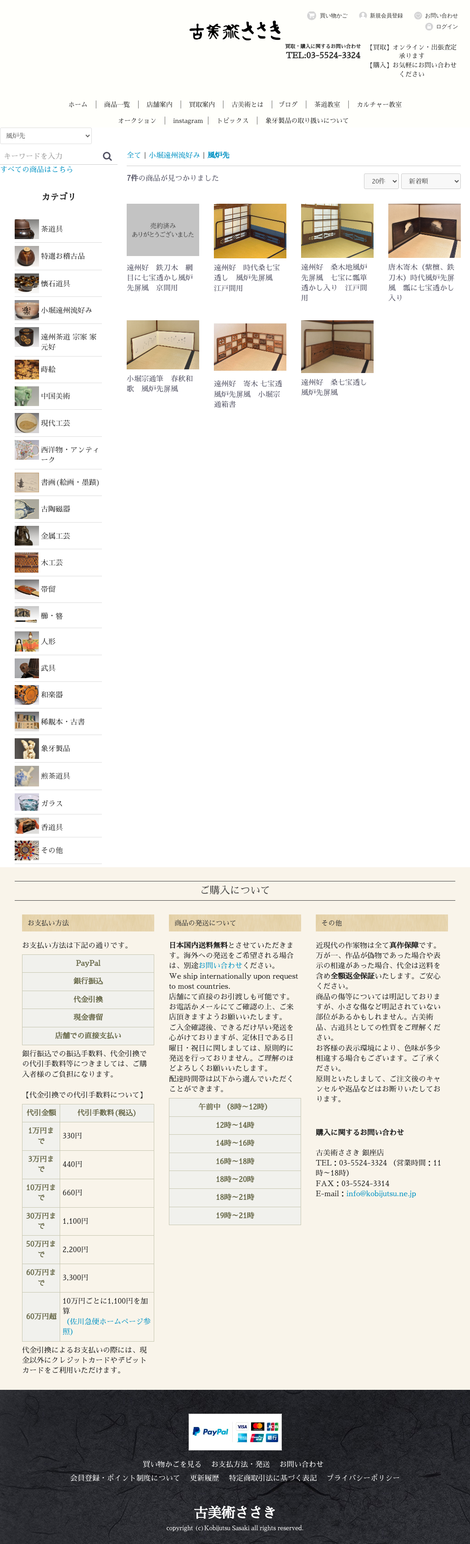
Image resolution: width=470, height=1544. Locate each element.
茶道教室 (327, 104)
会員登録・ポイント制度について (125, 1478)
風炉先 (218, 155)
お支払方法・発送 (240, 1464)
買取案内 (202, 104)
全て (134, 155)
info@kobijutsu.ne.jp (381, 1194)
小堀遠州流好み (174, 155)
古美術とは (247, 104)
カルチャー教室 (379, 104)
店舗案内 (159, 104)
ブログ (288, 104)
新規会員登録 (380, 15)
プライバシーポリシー (363, 1478)
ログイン (441, 26)
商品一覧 (117, 104)
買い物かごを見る (172, 1464)
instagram (188, 120)
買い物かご (327, 15)
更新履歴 (204, 1478)
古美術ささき (235, 1513)
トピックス (233, 120)
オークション (137, 120)
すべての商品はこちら (36, 169)
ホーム (78, 104)
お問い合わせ (436, 15)
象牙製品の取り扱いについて (307, 120)
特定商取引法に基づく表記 (273, 1478)
